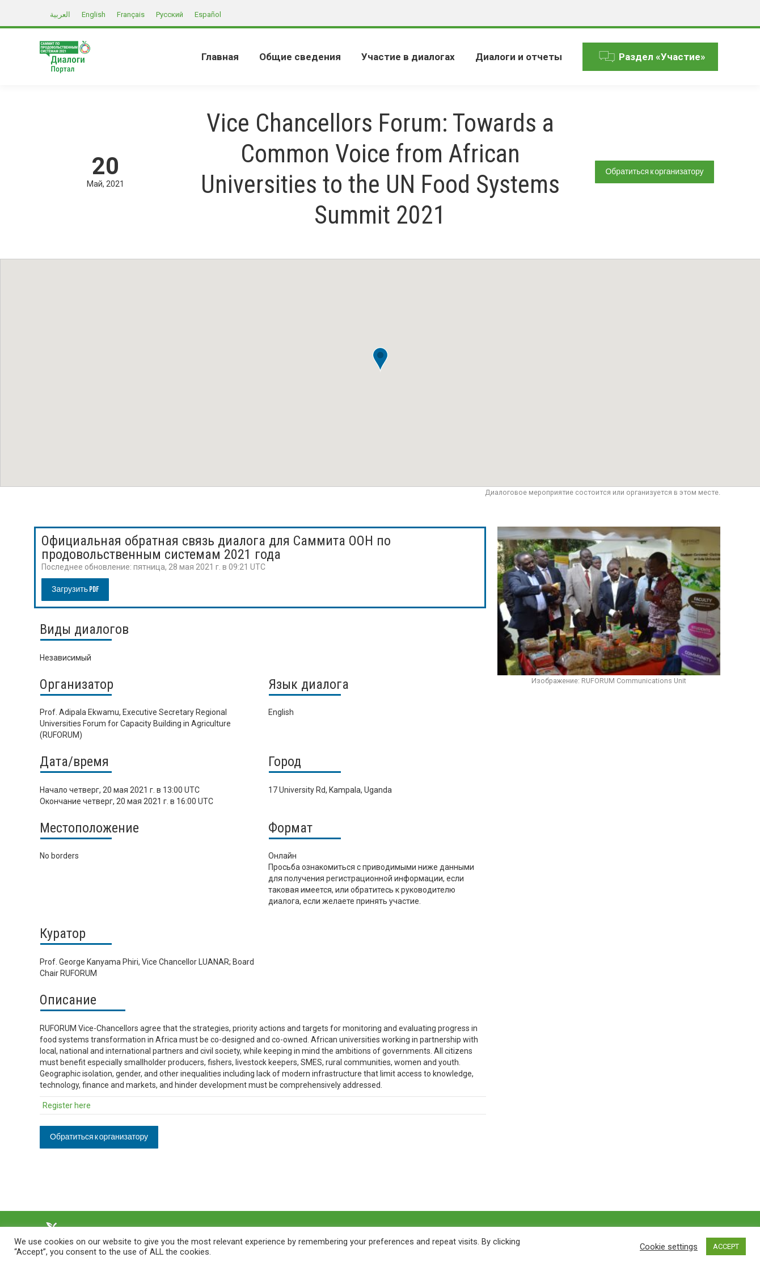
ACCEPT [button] (726, 1246)
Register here (67, 1105)
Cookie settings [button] (669, 1247)
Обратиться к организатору (654, 171)
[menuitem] (220, 57)
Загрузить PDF (75, 589)
